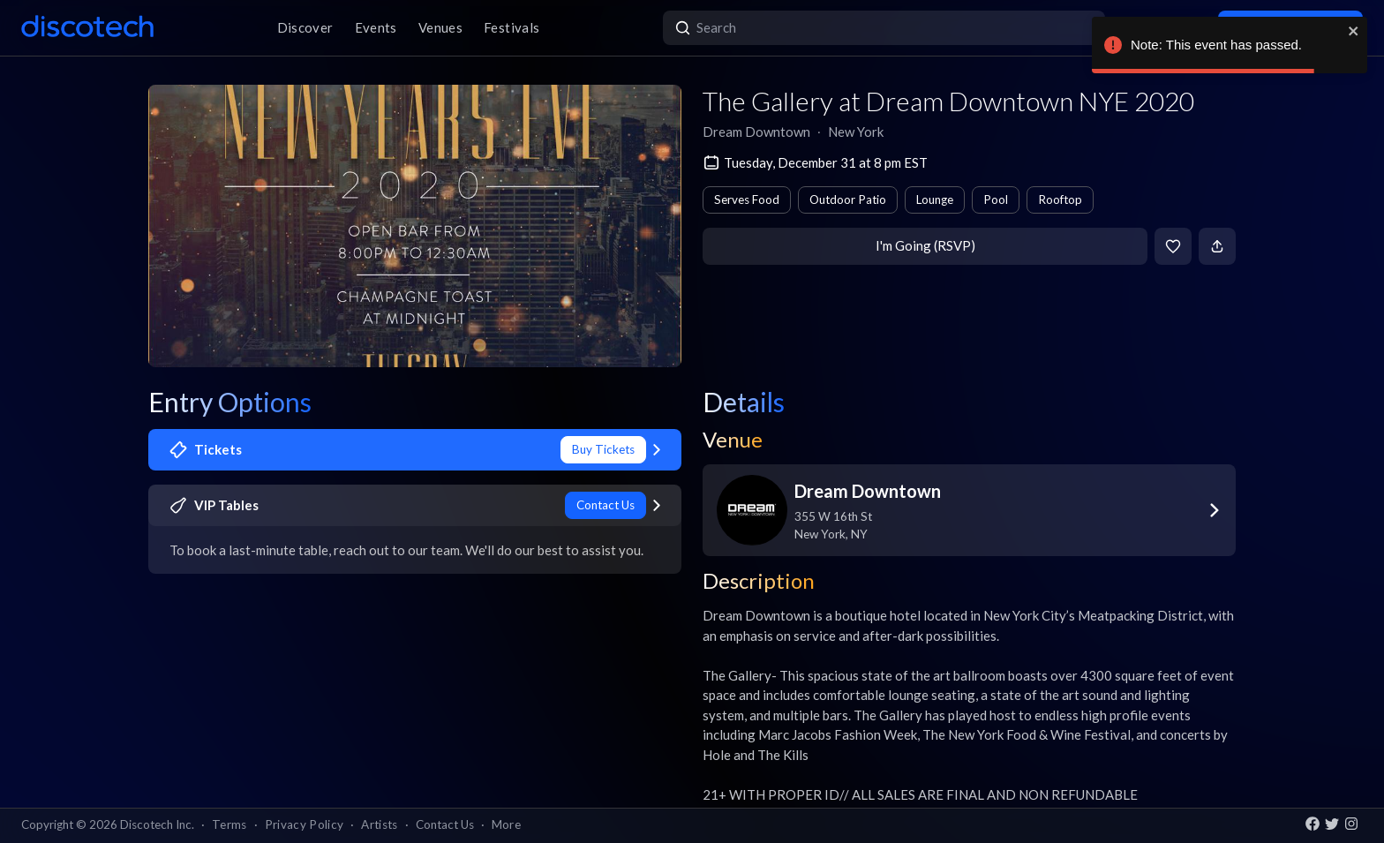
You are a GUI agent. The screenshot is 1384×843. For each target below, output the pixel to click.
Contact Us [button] (445, 824)
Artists (379, 824)
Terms (229, 824)
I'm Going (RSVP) (925, 245)
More (506, 824)
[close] (1354, 31)
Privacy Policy (304, 824)
